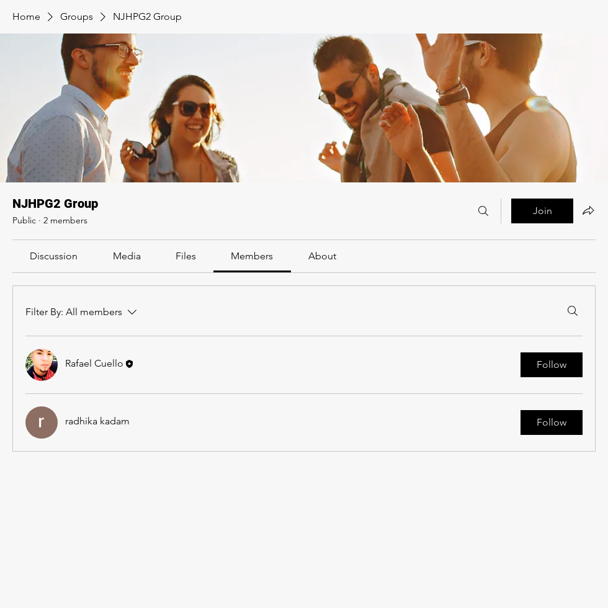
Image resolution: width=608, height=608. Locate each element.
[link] (54, 256)
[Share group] (588, 210)
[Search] (483, 211)
